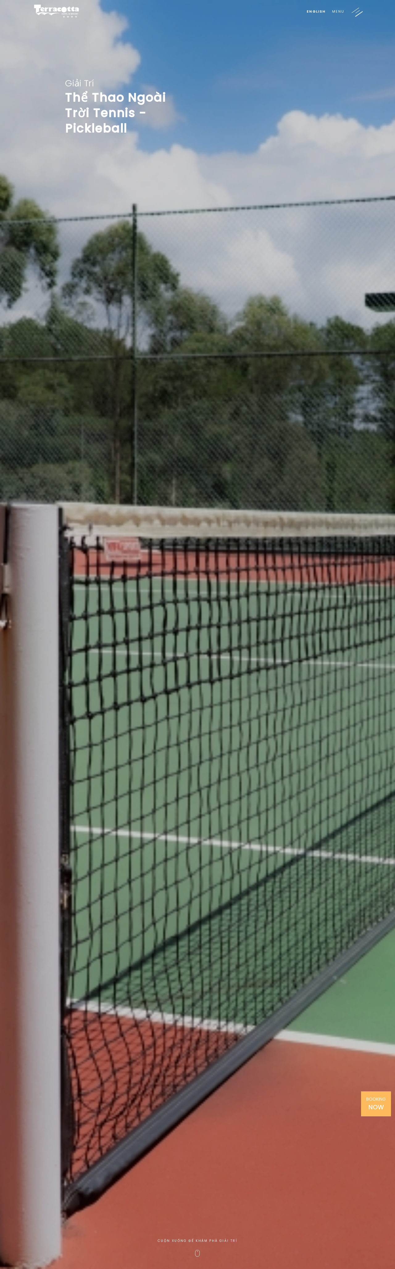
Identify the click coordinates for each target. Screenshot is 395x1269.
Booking (376, 1103)
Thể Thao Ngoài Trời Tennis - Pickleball (115, 113)
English (316, 11)
